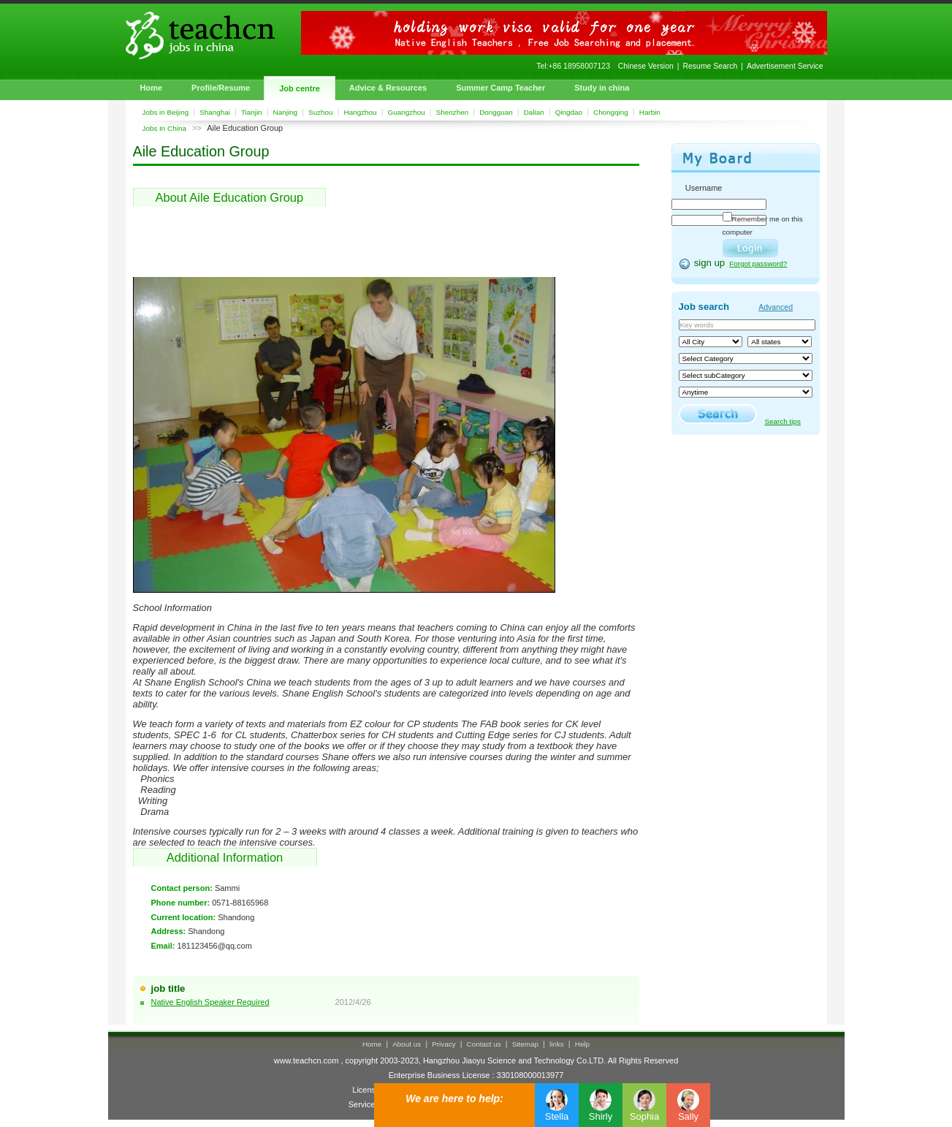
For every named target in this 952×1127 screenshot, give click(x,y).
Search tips (783, 421)
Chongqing (610, 112)
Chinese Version (646, 66)
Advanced (775, 307)
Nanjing (285, 112)
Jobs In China (164, 128)
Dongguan (496, 112)
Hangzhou (360, 112)
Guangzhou (406, 112)
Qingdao (568, 112)
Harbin (649, 112)
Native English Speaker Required (210, 1002)
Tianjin (251, 112)
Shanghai (214, 112)
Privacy (443, 1044)
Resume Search (710, 66)
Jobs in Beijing (165, 112)
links (556, 1044)
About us (406, 1044)
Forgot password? (758, 263)
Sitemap (525, 1044)
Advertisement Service (785, 66)
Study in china (601, 87)
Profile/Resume (220, 87)
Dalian (534, 112)
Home (151, 87)
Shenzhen (452, 112)
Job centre (299, 88)
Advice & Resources (388, 87)
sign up (710, 262)
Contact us (484, 1044)
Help (582, 1044)
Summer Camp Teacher (500, 87)
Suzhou (320, 112)
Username (704, 187)
